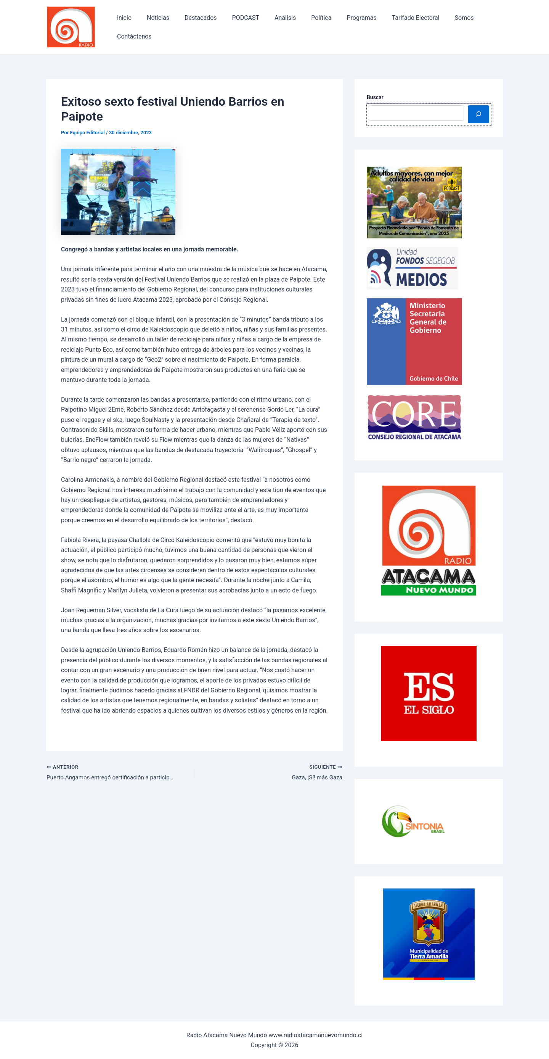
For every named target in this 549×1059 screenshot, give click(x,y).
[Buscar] (478, 114)
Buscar (375, 97)
